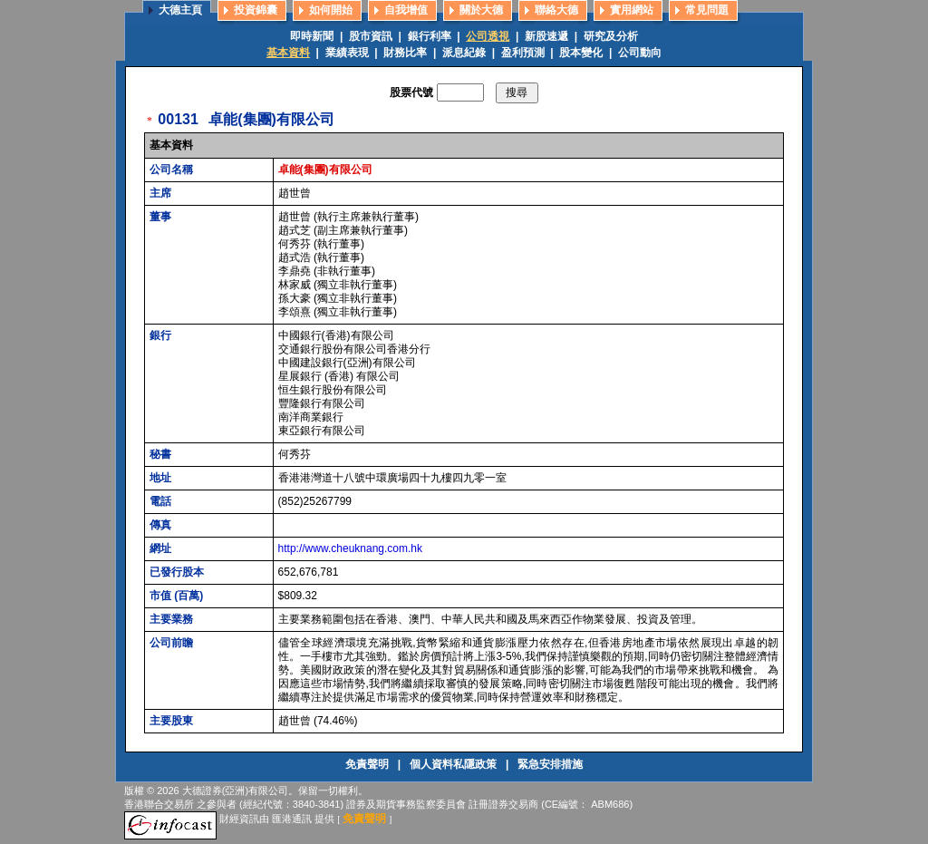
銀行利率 (429, 36)
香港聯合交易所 (159, 804)
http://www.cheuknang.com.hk (350, 548)
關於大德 (481, 10)
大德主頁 (180, 10)
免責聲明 (368, 764)
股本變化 (581, 52)
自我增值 (406, 10)
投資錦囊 (255, 10)
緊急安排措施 (550, 764)
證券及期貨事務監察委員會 (406, 804)
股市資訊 (370, 36)
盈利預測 (523, 52)
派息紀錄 (464, 52)
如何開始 (331, 10)
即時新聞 (312, 36)
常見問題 (707, 10)
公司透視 (487, 36)
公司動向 (640, 52)
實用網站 (631, 10)
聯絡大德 (556, 10)
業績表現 (347, 52)
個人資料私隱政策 (454, 764)
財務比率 (405, 52)
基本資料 (288, 52)
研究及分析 (611, 36)
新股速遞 (546, 36)
